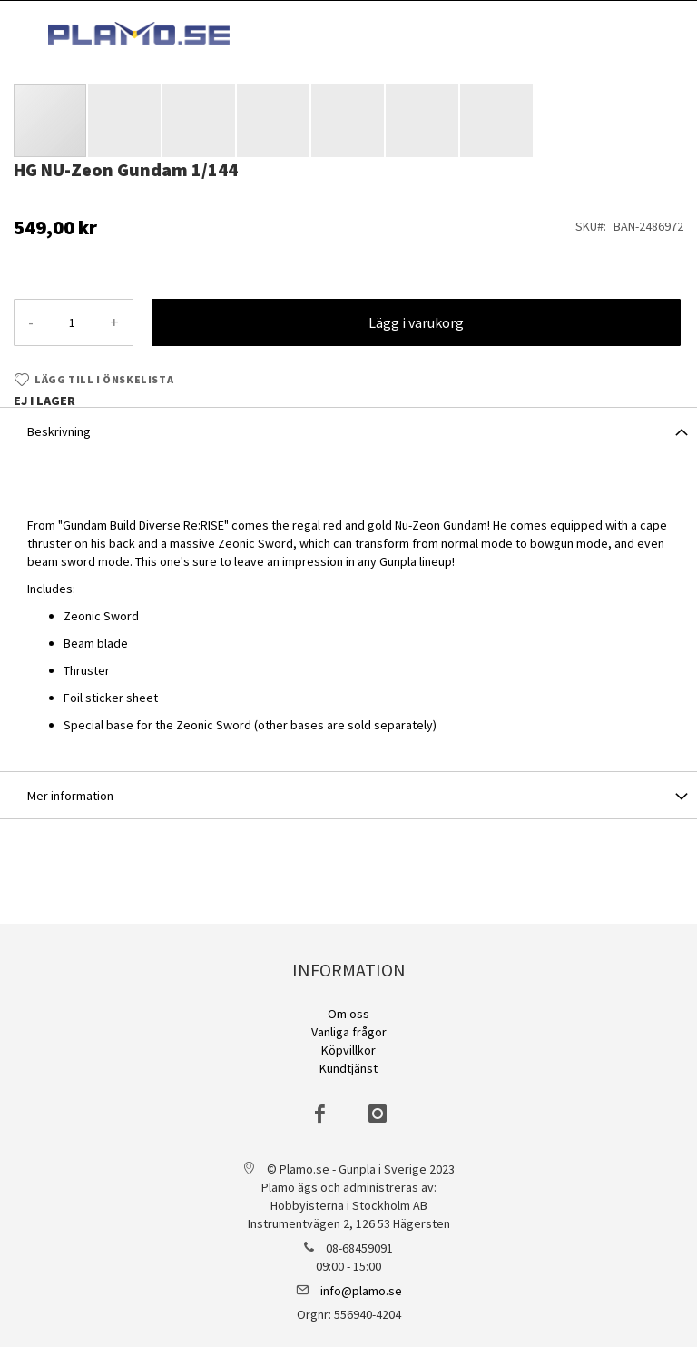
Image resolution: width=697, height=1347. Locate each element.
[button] (125, 121)
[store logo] (139, 33)
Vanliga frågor (349, 1032)
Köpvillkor (348, 1050)
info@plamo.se (361, 1291)
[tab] (348, 430)
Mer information (70, 795)
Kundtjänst (348, 1068)
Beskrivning (59, 431)
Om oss (348, 1013)
